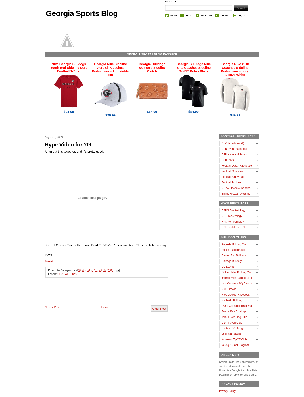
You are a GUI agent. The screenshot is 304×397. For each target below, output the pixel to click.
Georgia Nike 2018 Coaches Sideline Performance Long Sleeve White (235, 69)
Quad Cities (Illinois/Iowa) (237, 305)
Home (173, 15)
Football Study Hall (233, 176)
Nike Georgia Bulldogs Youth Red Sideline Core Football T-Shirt (68, 67)
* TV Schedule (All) (233, 143)
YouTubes (71, 274)
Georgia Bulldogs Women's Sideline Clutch (152, 67)
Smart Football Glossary (236, 193)
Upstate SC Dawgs (233, 328)
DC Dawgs (228, 266)
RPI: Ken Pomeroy (233, 221)
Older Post (159, 308)
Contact (224, 15)
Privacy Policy (227, 391)
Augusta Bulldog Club (234, 244)
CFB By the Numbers (234, 148)
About (188, 15)
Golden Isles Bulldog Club (237, 272)
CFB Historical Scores (235, 154)
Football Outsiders (232, 171)
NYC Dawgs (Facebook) (236, 294)
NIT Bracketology (232, 216)
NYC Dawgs (229, 289)
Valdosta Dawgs (231, 333)
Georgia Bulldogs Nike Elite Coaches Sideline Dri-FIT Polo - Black (193, 67)
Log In (241, 15)
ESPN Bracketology (233, 210)
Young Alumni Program (235, 345)
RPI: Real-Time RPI (233, 227)
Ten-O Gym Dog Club (234, 317)
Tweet (49, 261)
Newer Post (52, 307)
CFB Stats (228, 160)
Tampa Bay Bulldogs (234, 311)
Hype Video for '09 (68, 145)
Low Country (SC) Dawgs (237, 283)
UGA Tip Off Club (232, 322)
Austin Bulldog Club (233, 249)
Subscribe (206, 15)
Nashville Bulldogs (232, 300)
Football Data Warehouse (237, 165)
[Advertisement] (97, 295)
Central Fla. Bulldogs (234, 255)
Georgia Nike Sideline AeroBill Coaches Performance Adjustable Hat (110, 69)
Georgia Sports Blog (82, 13)
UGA (60, 274)
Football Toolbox (231, 182)
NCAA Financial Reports (236, 188)
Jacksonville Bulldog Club (237, 277)
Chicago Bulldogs (232, 261)
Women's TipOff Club (234, 339)
